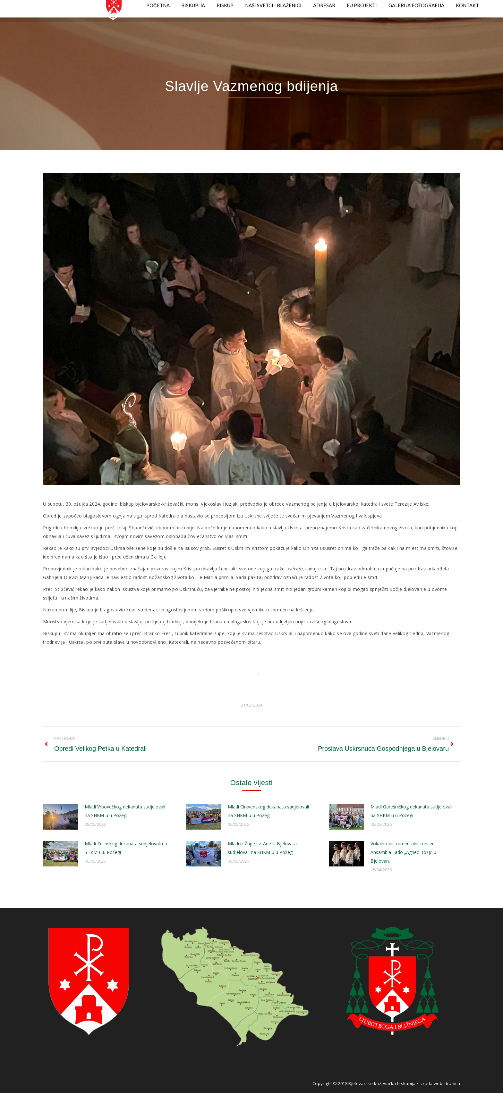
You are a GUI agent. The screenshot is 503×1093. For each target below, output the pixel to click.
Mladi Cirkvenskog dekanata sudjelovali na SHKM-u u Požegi (268, 811)
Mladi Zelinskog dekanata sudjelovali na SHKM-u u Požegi (126, 847)
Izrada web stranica (440, 1083)
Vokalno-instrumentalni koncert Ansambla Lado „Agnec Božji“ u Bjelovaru (403, 852)
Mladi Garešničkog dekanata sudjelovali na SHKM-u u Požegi (411, 811)
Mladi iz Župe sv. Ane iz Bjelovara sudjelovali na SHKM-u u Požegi (262, 847)
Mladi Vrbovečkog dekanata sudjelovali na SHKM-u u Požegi (125, 811)
